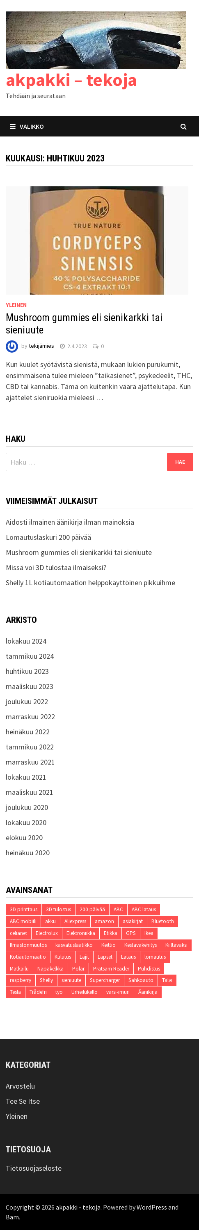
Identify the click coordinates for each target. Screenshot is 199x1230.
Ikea (148, 933)
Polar (78, 968)
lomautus (155, 956)
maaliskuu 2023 (29, 686)
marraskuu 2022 (30, 716)
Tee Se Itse (23, 1101)
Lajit (84, 956)
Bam (12, 1217)
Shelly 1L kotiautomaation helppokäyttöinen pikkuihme (90, 582)
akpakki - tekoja (78, 1207)
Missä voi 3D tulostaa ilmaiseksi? (56, 567)
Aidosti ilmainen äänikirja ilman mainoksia (70, 522)
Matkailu (19, 968)
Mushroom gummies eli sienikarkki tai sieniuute (79, 552)
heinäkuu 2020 (28, 852)
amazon (104, 921)
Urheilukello (84, 991)
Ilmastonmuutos (28, 945)
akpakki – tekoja (71, 79)
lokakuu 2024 (26, 641)
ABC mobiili (23, 921)
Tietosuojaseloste (34, 1168)
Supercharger (105, 980)
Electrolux (47, 933)
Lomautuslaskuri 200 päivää (48, 537)
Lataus (128, 956)
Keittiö (108, 945)
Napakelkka (50, 968)
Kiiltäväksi (176, 945)
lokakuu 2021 (26, 777)
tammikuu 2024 (30, 656)
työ (59, 991)
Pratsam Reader (111, 968)
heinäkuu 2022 (28, 731)
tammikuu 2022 (30, 746)
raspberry (20, 980)
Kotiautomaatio (28, 956)
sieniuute (71, 980)
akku (50, 921)
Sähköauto (140, 980)
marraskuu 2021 (30, 762)
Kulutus (63, 956)
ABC (118, 909)
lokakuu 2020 (26, 822)
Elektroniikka (80, 933)
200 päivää (92, 909)
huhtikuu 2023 (27, 671)
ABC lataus (144, 909)
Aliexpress (75, 921)
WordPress (152, 1207)
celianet (18, 933)
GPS (131, 933)
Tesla (15, 991)
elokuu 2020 (24, 837)
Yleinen (16, 305)
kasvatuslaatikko (74, 945)
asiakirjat (133, 921)
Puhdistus (149, 968)
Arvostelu (20, 1086)
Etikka (110, 933)
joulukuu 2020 (27, 807)
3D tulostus (58, 909)
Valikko (27, 126)
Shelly (46, 980)
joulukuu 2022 (27, 701)
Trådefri (38, 991)
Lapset (105, 956)
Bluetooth (162, 921)
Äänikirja (148, 991)
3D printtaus (23, 909)
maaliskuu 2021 (29, 792)
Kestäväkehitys (140, 945)
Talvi (167, 980)
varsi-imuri (118, 991)
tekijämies (41, 346)
